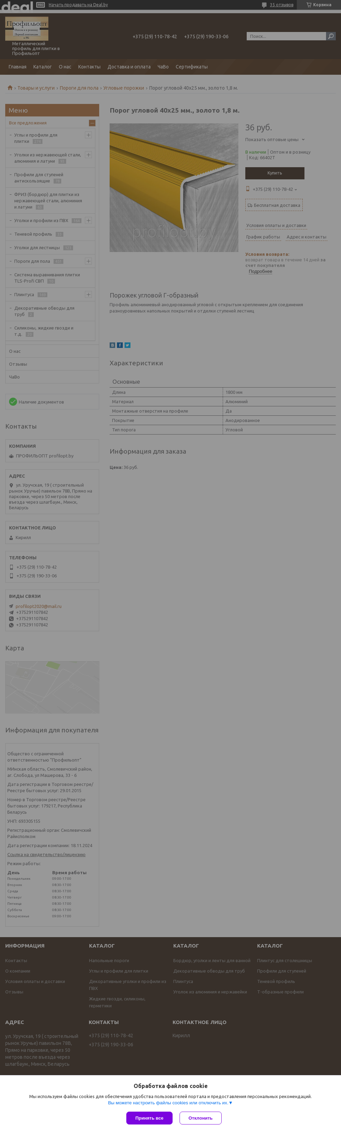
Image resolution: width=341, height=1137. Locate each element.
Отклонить (201, 1118)
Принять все (149, 1118)
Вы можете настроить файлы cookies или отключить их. (168, 1102)
